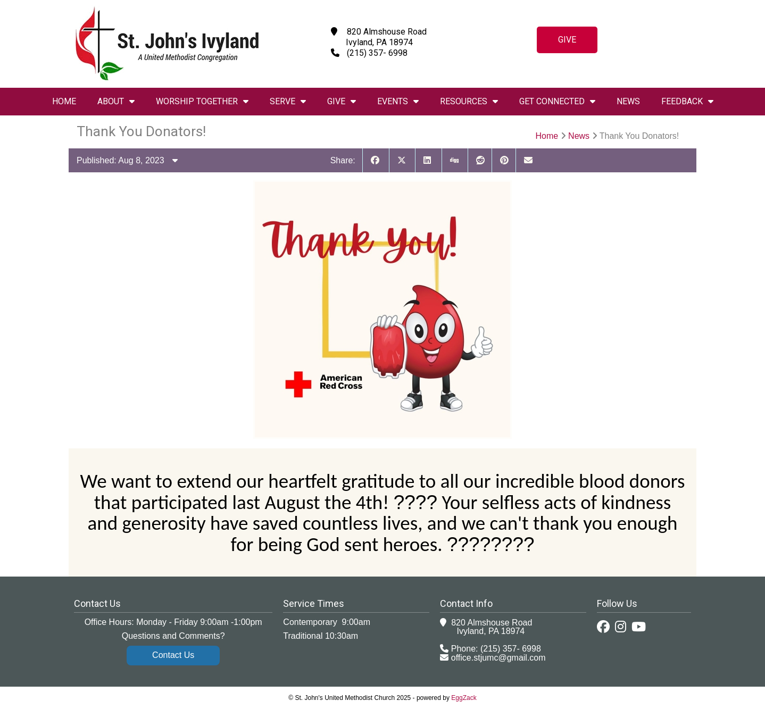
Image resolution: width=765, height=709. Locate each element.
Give (567, 40)
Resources (469, 101)
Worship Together (202, 101)
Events (398, 101)
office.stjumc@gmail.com (498, 657)
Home (64, 101)
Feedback (687, 101)
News (628, 101)
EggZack (463, 698)
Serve (288, 101)
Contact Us (173, 655)
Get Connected (557, 101)
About (116, 101)
